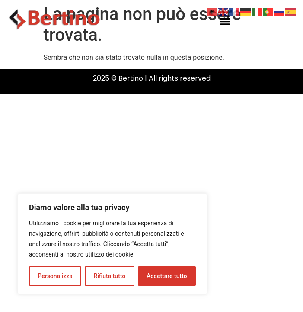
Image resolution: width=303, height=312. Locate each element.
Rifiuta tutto (110, 276)
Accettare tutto (167, 276)
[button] (225, 20)
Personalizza (55, 276)
